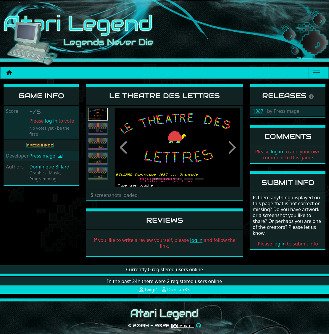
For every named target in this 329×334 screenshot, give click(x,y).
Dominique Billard (49, 166)
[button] (124, 147)
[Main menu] (316, 72)
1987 (258, 111)
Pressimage (42, 155)
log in (51, 121)
